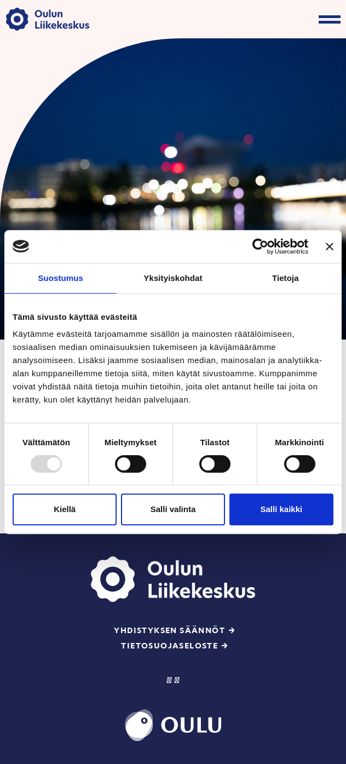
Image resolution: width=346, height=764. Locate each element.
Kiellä (65, 509)
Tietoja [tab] (285, 278)
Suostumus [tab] (60, 278)
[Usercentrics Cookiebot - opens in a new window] (260, 246)
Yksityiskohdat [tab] (172, 278)
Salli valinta (173, 509)
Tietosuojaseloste (169, 645)
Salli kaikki (281, 509)
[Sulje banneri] (329, 246)
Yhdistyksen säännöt (169, 630)
